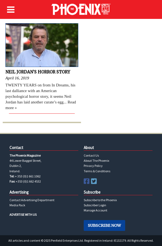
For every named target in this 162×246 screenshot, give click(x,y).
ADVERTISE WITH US (23, 215)
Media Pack (17, 205)
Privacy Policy (93, 166)
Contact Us (91, 155)
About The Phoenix (96, 161)
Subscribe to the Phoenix (100, 200)
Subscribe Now (104, 225)
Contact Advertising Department (31, 200)
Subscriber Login (95, 205)
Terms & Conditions (97, 171)
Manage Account (95, 210)
